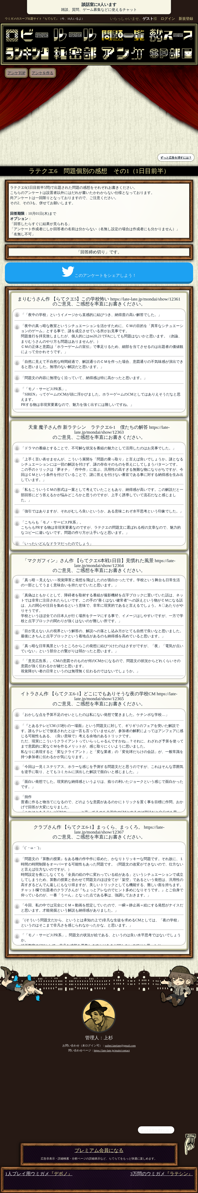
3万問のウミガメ (161, 1173)
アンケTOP (16, 73)
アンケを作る (42, 73)
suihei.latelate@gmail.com (120, 1045)
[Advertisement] (51, 116)
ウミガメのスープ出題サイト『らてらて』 (32, 18)
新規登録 (186, 18)
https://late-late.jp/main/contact (112, 1050)
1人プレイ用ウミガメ (38, 1173)
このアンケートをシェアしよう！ (99, 272)
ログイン (168, 18)
